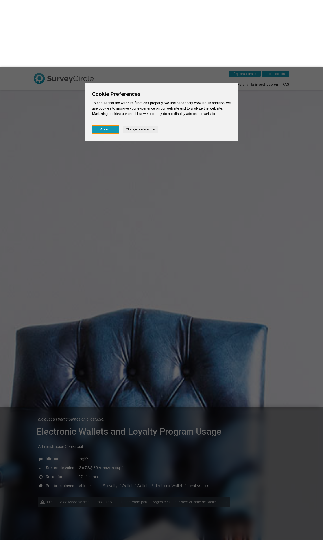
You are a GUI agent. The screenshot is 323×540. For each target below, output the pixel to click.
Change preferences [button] (141, 62)
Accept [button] (105, 62)
